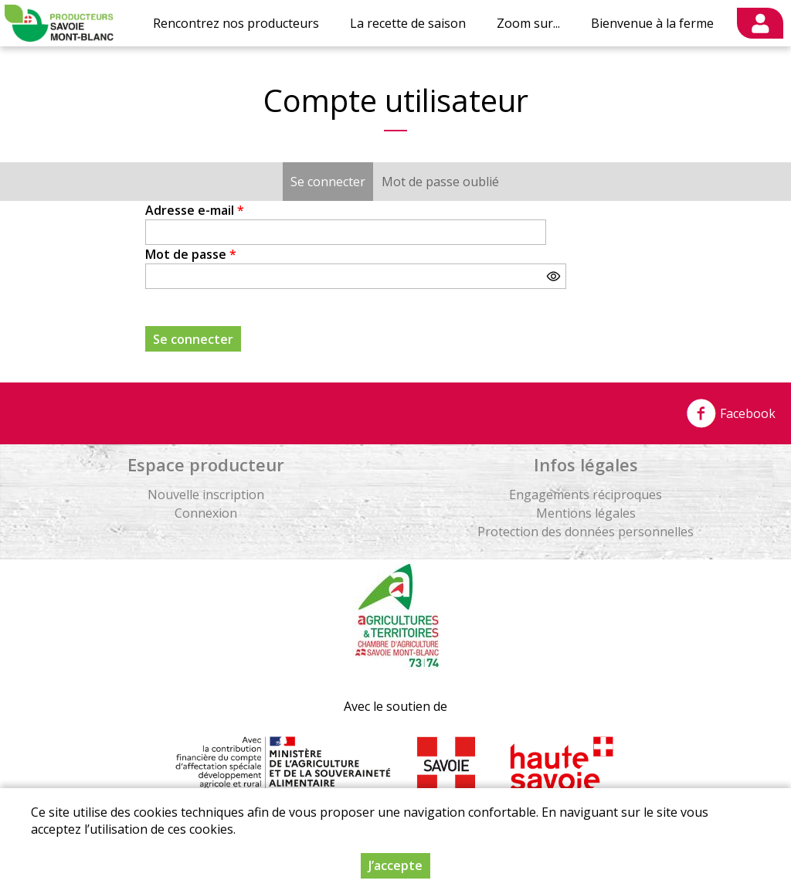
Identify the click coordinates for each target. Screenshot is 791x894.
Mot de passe (190, 254)
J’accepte (395, 865)
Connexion (206, 513)
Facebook (731, 413)
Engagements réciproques (585, 494)
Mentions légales (586, 513)
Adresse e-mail (194, 210)
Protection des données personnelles (585, 531)
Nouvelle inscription (206, 494)
